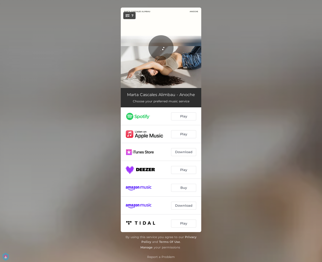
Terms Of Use (169, 242)
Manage (146, 247)
